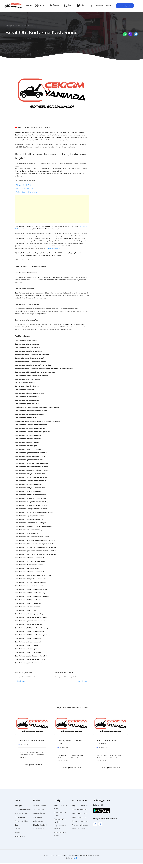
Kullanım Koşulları (39, 806)
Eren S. (75, 859)
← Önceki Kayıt (20, 681)
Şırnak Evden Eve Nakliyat (60, 834)
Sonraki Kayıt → (83, 681)
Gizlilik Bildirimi (38, 822)
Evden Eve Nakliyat (21, 822)
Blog (90, 6)
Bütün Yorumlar (38, 829)
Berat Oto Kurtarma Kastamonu (107, 742)
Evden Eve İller (80, 6)
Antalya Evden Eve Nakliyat (60, 807)
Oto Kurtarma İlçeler (39, 6)
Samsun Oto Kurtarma (80, 822)
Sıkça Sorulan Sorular (40, 826)
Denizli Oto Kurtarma (79, 814)
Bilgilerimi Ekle (20, 837)
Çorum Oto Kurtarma (79, 810)
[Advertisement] (52, 209)
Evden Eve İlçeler (67, 6)
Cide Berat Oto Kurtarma (31, 740)
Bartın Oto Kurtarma (79, 829)
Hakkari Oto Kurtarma (80, 818)
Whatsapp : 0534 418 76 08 (24, 189)
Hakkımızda (99, 6)
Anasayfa (28, 6)
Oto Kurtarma (20, 818)
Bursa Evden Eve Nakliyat (59, 821)
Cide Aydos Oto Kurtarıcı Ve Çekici (70, 742)
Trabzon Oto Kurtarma (80, 826)
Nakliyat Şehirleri (21, 814)
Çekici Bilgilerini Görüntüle (32, 765)
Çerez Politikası (38, 810)
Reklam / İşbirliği (39, 814)
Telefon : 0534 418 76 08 (23, 185)
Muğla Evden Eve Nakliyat (60, 827)
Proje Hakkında (38, 818)
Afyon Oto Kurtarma (79, 806)
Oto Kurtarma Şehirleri (22, 810)
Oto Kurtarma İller (54, 6)
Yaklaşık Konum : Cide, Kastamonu (27, 192)
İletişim (108, 6)
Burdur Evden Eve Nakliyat (60, 814)
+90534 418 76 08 (54, 249)
